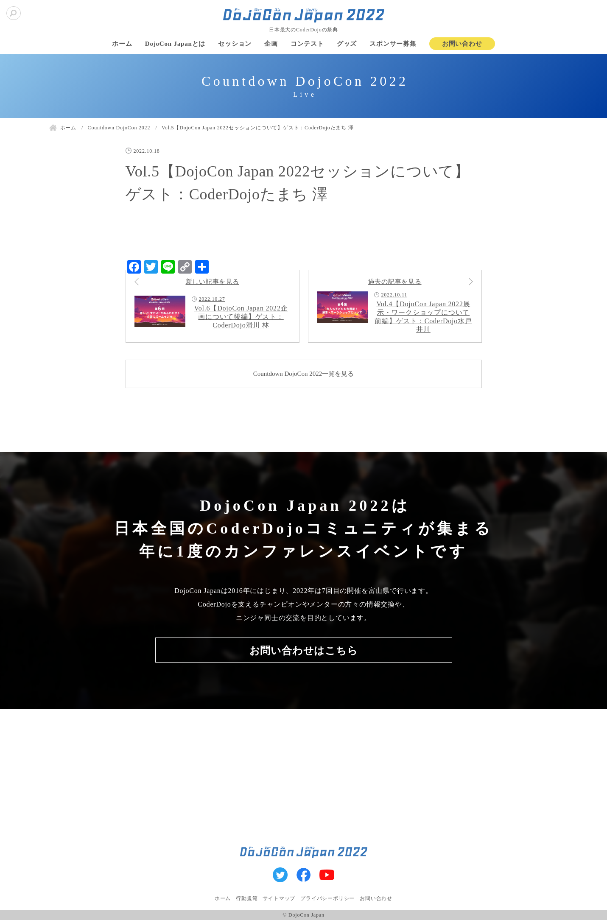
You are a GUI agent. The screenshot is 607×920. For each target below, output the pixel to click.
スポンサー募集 (393, 43)
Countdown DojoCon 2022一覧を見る (303, 373)
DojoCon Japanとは (175, 43)
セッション (235, 43)
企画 (271, 43)
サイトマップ (279, 898)
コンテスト (307, 43)
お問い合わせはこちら (303, 650)
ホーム (122, 43)
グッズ (347, 43)
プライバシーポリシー (327, 898)
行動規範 (246, 898)
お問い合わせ (462, 43)
